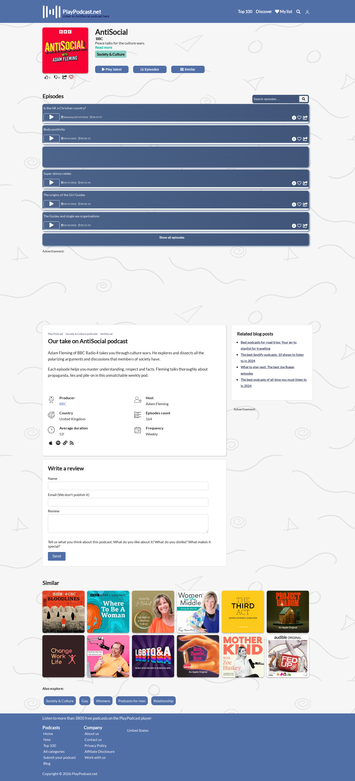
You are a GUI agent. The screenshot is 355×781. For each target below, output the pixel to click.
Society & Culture (110, 54)
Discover (264, 11)
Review (53, 511)
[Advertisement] (272, 56)
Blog (46, 766)
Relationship (163, 703)
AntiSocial (106, 334)
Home (48, 736)
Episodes (149, 69)
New (47, 742)
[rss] (72, 444)
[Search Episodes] (303, 99)
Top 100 (245, 11)
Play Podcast (55, 334)
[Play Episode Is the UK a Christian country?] (52, 117)
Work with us (95, 760)
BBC (62, 403)
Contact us (93, 742)
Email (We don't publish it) (68, 494)
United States (138, 733)
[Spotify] (58, 444)
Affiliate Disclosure (100, 754)
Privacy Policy (96, 748)
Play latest (111, 69)
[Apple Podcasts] (51, 444)
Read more (103, 47)
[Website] (65, 444)
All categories (54, 754)
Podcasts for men (132, 703)
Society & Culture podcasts (82, 334)
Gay (85, 703)
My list (283, 11)
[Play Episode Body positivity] (52, 138)
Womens (103, 703)
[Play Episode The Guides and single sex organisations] (52, 225)
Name (52, 478)
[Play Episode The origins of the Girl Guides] (52, 204)
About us (92, 736)
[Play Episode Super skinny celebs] (52, 183)
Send (56, 559)
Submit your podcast (59, 760)
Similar (187, 69)
